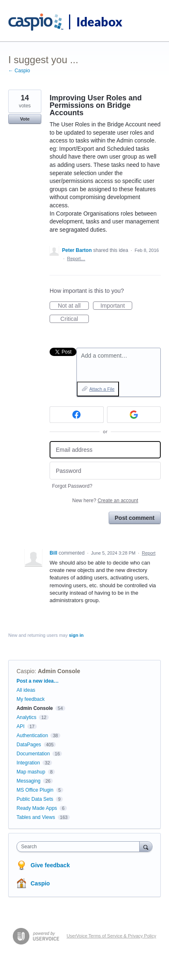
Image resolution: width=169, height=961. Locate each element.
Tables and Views (36, 817)
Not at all (73, 306)
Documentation (33, 754)
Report (148, 552)
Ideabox (99, 21)
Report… (76, 258)
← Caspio (19, 71)
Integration (28, 763)
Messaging (28, 781)
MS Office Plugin (35, 790)
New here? (105, 500)
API (20, 726)
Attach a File (101, 389)
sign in (76, 635)
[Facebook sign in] (77, 414)
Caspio (26, 671)
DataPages (29, 744)
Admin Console (59, 671)
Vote (24, 118)
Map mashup (31, 772)
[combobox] (80, 846)
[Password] (105, 470)
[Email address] (105, 450)
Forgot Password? (72, 486)
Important (116, 306)
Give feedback (50, 865)
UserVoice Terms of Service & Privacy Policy (111, 935)
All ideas (26, 690)
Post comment (135, 518)
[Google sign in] (134, 414)
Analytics (26, 717)
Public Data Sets (35, 799)
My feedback (31, 699)
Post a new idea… (38, 681)
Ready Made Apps (37, 808)
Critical (74, 319)
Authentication (32, 735)
